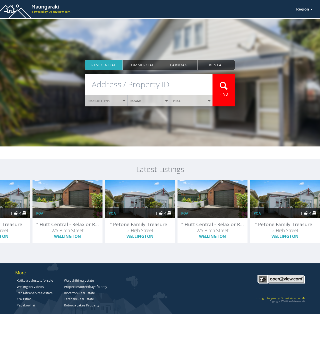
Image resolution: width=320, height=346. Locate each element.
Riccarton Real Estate (79, 293)
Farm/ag (179, 65)
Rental (216, 65)
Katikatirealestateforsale (35, 280)
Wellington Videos (30, 286)
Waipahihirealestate (79, 280)
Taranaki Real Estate (79, 299)
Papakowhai (26, 305)
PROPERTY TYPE (107, 101)
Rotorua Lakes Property (81, 305)
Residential (103, 65)
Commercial (141, 65)
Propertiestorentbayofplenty (85, 286)
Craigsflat (24, 299)
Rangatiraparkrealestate (35, 293)
